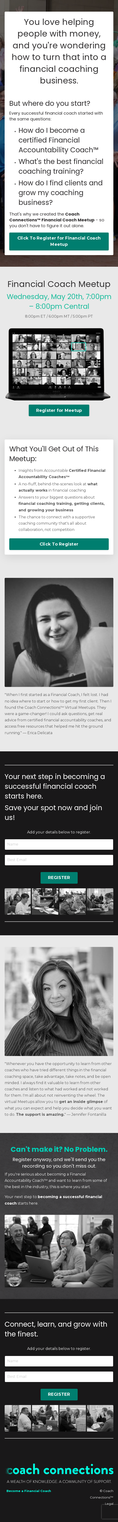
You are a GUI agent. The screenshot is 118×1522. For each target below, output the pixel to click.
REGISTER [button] (59, 877)
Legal (109, 1503)
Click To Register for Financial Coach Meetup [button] (59, 241)
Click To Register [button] (59, 544)
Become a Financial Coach (28, 1491)
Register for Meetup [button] (59, 410)
